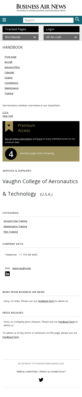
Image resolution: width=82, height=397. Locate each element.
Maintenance (12, 88)
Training (9, 93)
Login (50, 29)
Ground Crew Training (15, 221)
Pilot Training (11, 231)
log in (39, 138)
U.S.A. (6, 112)
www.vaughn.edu (21, 268)
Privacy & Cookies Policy (53, 371)
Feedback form (46, 301)
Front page (10, 56)
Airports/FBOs (12, 67)
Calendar (9, 72)
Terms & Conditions (26, 371)
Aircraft (8, 62)
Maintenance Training (15, 226)
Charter (9, 77)
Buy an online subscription (18, 138)
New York (8, 116)
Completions (11, 82)
